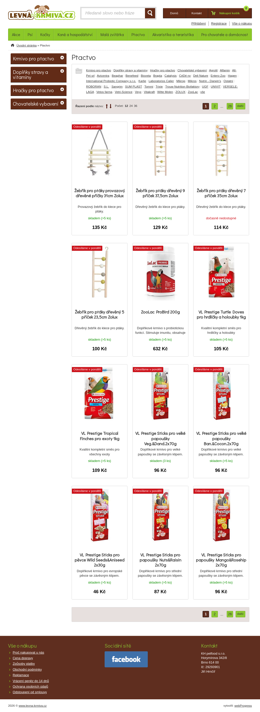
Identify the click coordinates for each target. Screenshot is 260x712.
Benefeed (131, 75)
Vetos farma (104, 92)
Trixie (159, 86)
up (107, 106)
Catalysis (171, 75)
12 (126, 106)
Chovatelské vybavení (192, 70)
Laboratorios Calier (161, 81)
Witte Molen (165, 92)
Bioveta (146, 75)
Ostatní (228, 81)
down (110, 106)
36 (135, 106)
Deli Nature (200, 75)
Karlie (142, 81)
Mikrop (180, 81)
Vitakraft (149, 92)
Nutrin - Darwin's (210, 81)
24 (131, 106)
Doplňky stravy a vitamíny (130, 70)
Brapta (157, 75)
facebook (126, 659)
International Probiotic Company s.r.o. (111, 81)
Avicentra (103, 75)
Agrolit (213, 70)
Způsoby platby (24, 664)
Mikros (192, 81)
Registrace (219, 23)
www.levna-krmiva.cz (33, 705)
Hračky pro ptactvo (162, 70)
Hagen (232, 75)
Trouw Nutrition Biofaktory (182, 86)
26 (230, 106)
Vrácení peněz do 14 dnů (31, 681)
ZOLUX (180, 92)
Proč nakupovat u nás (28, 652)
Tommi (148, 86)
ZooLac (193, 92)
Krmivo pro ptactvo (98, 70)
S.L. (106, 86)
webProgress (243, 705)
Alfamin (225, 70)
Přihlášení (198, 23)
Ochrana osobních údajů (30, 686)
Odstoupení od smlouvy (30, 692)
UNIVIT (215, 86)
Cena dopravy (23, 658)
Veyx (138, 92)
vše (202, 92)
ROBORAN (93, 86)
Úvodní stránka (27, 45)
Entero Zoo (218, 75)
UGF (205, 86)
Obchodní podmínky (27, 669)
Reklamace (21, 675)
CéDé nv (185, 75)
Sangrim (117, 86)
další (240, 106)
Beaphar (117, 75)
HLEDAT (150, 13)
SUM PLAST (133, 86)
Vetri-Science (124, 92)
